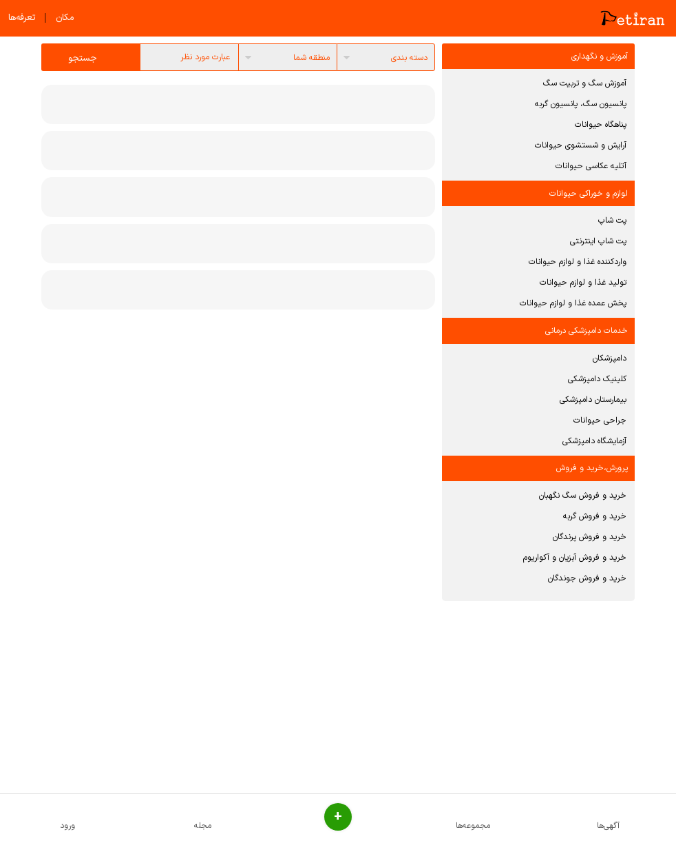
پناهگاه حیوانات (600, 125)
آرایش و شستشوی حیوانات (580, 145)
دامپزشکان (609, 358)
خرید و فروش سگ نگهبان (582, 495)
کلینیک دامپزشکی (597, 379)
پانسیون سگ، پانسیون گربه (580, 104)
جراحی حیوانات (599, 420)
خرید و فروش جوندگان (587, 578)
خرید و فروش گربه (594, 516)
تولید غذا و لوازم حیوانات (583, 282)
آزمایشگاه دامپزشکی (594, 441)
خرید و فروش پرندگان (589, 537)
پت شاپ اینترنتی (598, 241)
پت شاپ (612, 220)
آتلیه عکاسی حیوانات (591, 166)
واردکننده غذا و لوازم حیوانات (577, 262)
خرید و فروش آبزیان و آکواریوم (574, 557)
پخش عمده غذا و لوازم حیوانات (573, 303)
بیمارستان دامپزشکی (593, 400)
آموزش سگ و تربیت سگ (584, 83)
